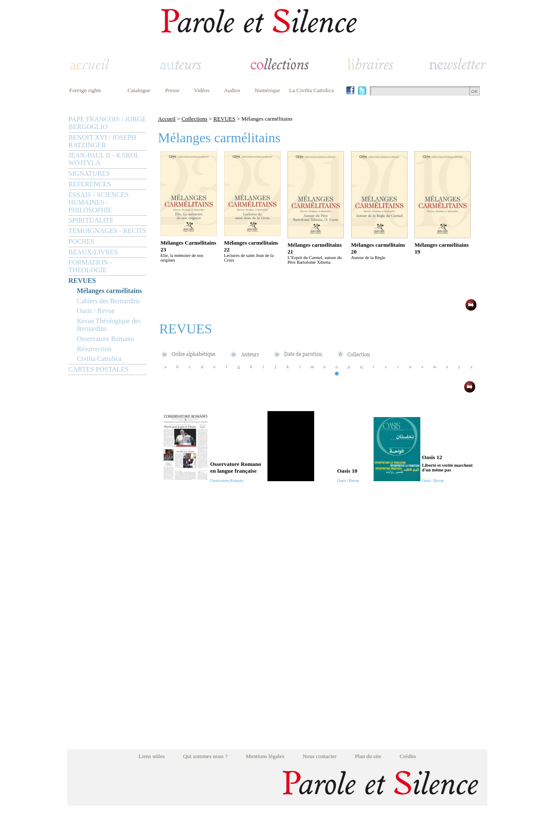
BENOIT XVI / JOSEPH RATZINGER (102, 141)
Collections (195, 119)
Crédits (407, 756)
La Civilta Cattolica (311, 90)
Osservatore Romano (105, 338)
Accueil (166, 119)
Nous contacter (320, 756)
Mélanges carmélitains (109, 290)
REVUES (82, 280)
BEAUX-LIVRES (93, 252)
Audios (232, 90)
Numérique (267, 90)
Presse (172, 90)
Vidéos (202, 90)
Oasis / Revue (96, 310)
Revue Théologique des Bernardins (109, 324)
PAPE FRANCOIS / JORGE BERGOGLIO (107, 123)
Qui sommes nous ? (205, 756)
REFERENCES (89, 184)
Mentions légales (265, 756)
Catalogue (138, 90)
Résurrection (94, 349)
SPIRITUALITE (91, 220)
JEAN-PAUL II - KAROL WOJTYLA (103, 159)
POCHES (81, 241)
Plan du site (368, 756)
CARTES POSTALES (98, 369)
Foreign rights (85, 90)
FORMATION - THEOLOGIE (90, 266)
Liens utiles (151, 756)
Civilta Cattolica (99, 358)
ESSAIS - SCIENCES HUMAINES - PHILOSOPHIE (98, 202)
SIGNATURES (89, 173)
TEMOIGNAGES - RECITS (107, 230)
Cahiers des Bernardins (108, 301)
